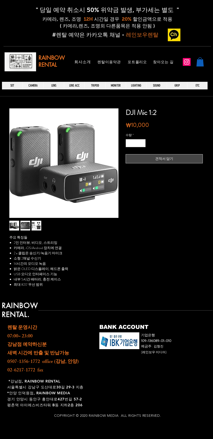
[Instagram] (187, 62)
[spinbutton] (136, 143)
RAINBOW (51, 57)
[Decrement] (129, 143)
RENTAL (47, 64)
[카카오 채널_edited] (174, 35)
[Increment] (142, 143)
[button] (200, 62)
